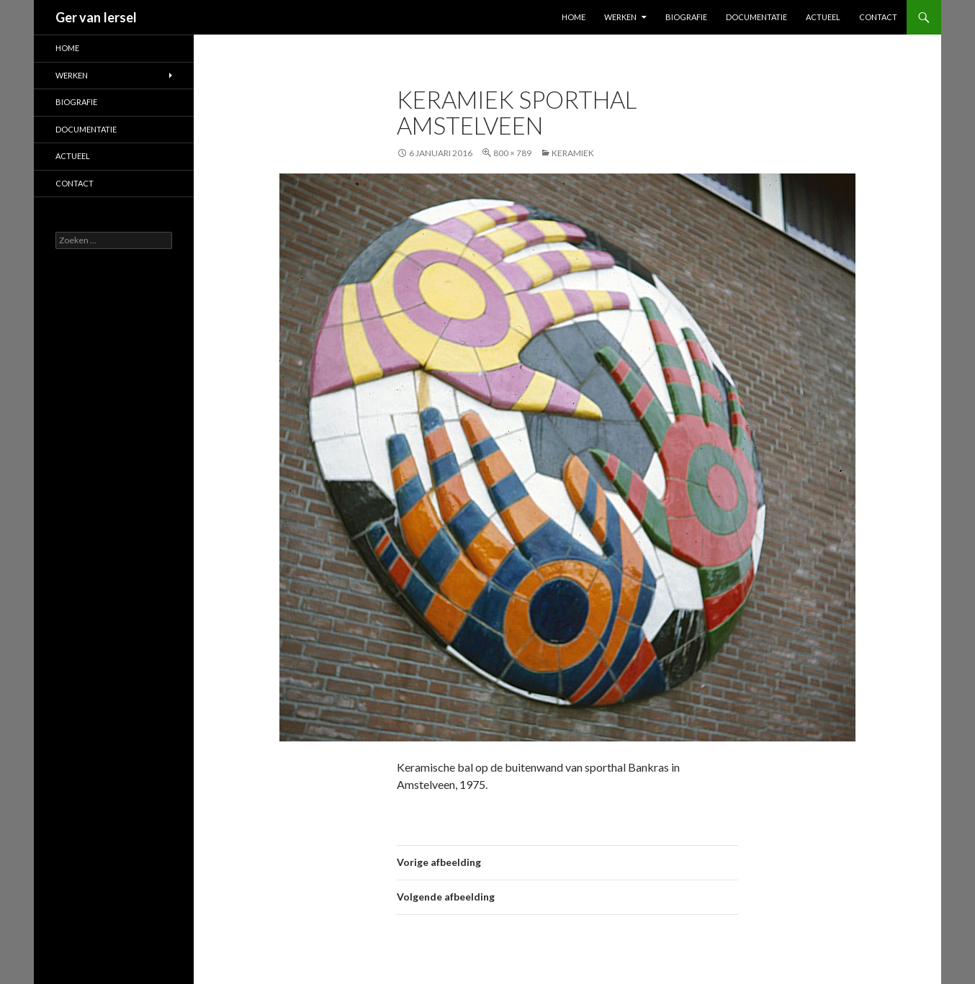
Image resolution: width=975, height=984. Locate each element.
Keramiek (573, 153)
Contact (878, 17)
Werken (620, 17)
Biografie (686, 17)
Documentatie (756, 17)
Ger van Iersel (96, 17)
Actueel (823, 17)
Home (573, 17)
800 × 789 (512, 153)
